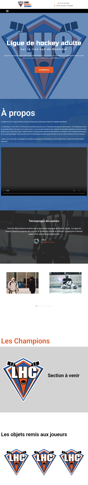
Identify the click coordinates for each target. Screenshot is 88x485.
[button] (7, 11)
